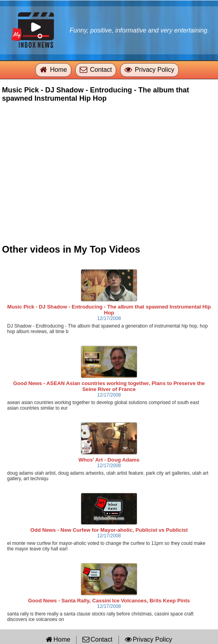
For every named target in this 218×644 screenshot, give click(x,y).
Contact (101, 69)
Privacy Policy (154, 69)
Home (58, 69)
